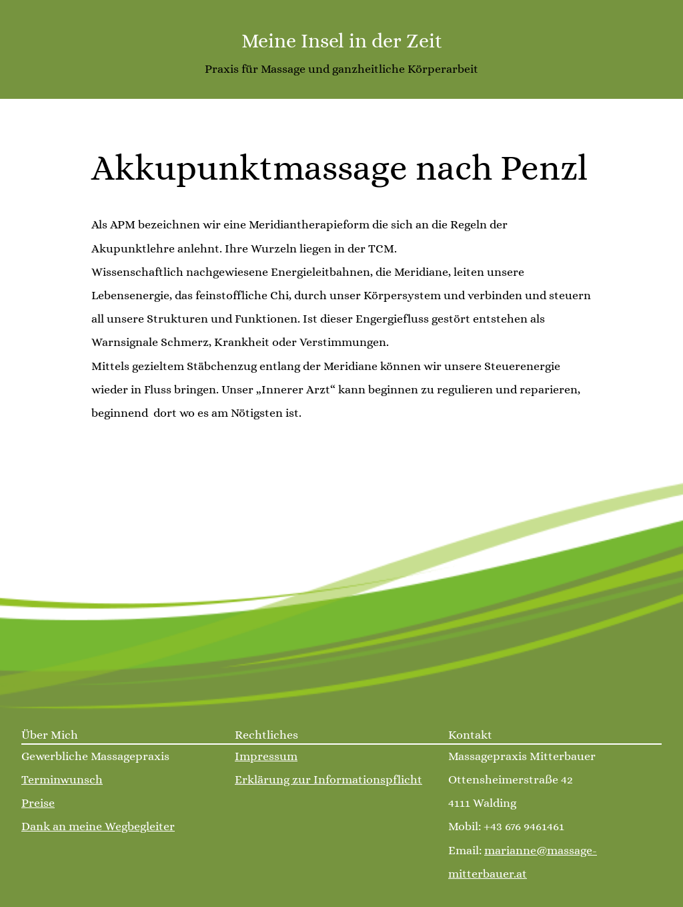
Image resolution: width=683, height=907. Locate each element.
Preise (38, 802)
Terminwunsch (62, 779)
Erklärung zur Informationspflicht (328, 779)
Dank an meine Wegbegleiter (98, 826)
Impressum (266, 756)
